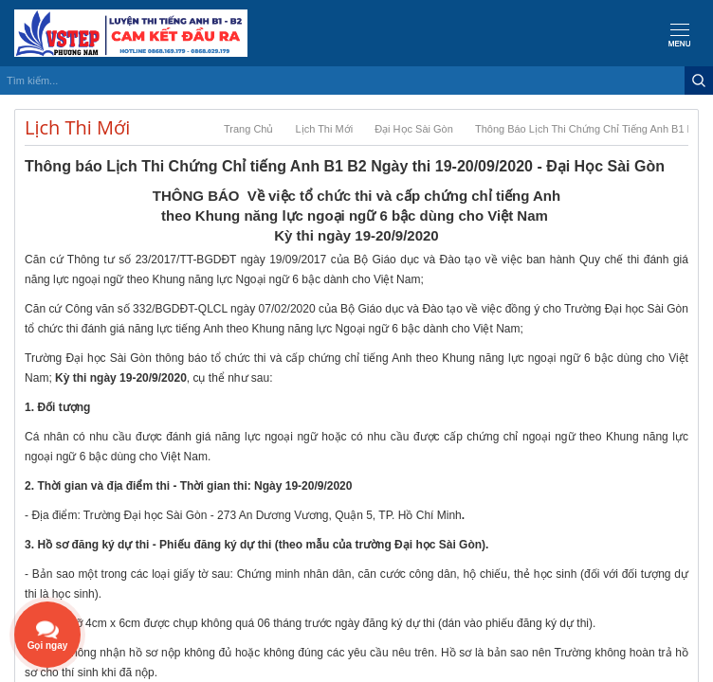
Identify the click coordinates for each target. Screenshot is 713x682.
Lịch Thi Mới (325, 129)
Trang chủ (248, 129)
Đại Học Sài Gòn (414, 129)
